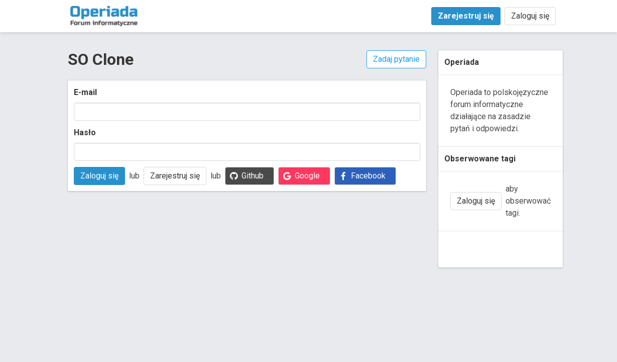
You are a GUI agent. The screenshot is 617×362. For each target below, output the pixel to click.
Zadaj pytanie (396, 59)
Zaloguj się (530, 16)
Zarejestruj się (175, 175)
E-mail (85, 92)
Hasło (85, 132)
